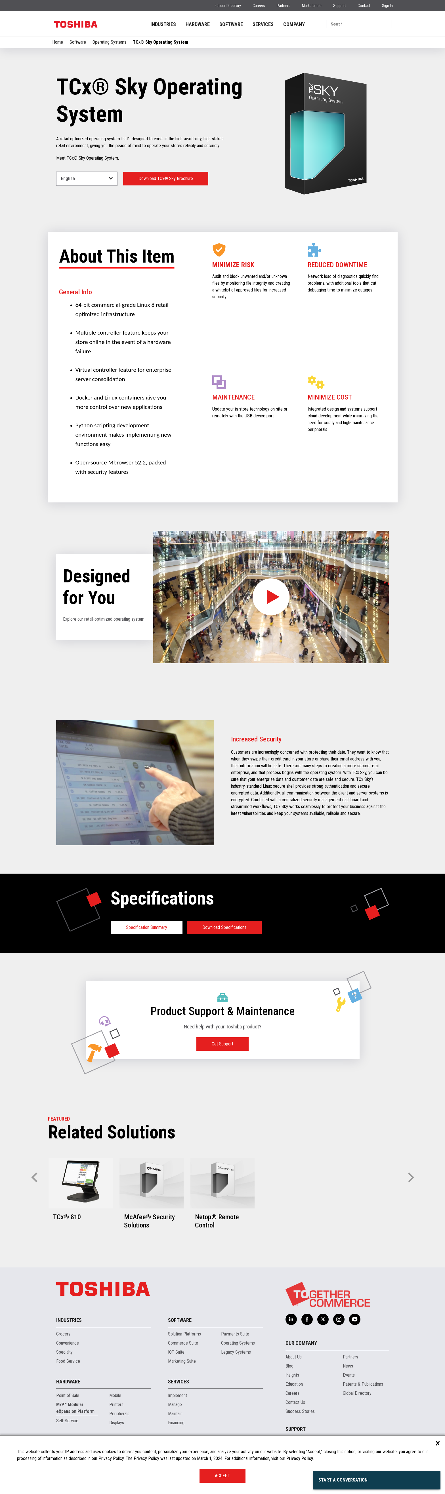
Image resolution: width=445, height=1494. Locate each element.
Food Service (68, 1361)
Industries (69, 1320)
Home (57, 42)
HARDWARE (198, 24)
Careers (259, 5)
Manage (175, 1404)
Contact (364, 5)
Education (294, 1384)
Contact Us (295, 1402)
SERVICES (263, 24)
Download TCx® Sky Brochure (165, 178)
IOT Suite (176, 1352)
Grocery (63, 1334)
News (348, 1366)
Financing (176, 1422)
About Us (294, 1357)
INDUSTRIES (163, 24)
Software (78, 42)
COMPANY (294, 24)
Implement (177, 1395)
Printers (116, 1404)
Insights (292, 1375)
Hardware (68, 1382)
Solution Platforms (184, 1334)
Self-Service (67, 1420)
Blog (289, 1366)
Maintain (175, 1413)
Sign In (387, 5)
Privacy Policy (299, 1458)
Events (349, 1375)
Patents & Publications (363, 1384)
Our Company (301, 1343)
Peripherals (119, 1413)
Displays (116, 1422)
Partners (283, 5)
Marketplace (312, 5)
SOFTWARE (231, 24)
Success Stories (300, 1411)
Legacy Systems (236, 1352)
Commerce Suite (183, 1343)
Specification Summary (146, 927)
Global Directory (228, 5)
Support (339, 5)
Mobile (115, 1395)
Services (178, 1382)
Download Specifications (224, 927)
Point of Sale (67, 1395)
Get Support (222, 1044)
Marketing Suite (182, 1361)
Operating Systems (109, 42)
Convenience (67, 1343)
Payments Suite (235, 1334)
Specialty (64, 1352)
